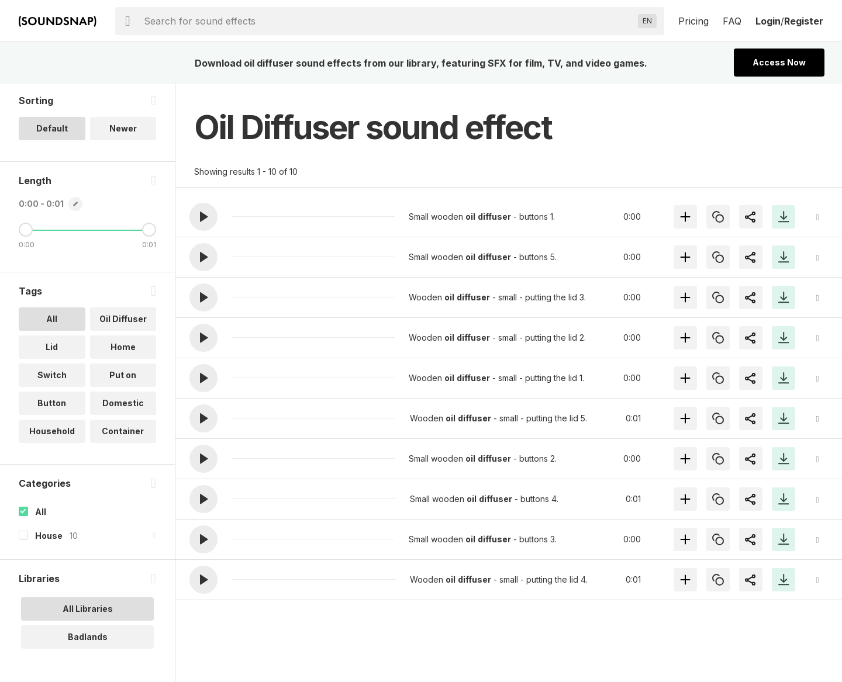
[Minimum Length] (26, 232)
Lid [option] (52, 349)
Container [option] (123, 433)
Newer (123, 131)
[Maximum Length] (149, 232)
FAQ (732, 21)
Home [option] (123, 349)
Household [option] (52, 433)
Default (52, 131)
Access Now (779, 62)
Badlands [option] (88, 639)
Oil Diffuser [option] (123, 321)
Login (768, 21)
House (49, 538)
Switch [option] (52, 377)
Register (803, 21)
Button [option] (51, 405)
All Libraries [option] (88, 611)
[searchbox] (388, 21)
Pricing (693, 21)
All (40, 514)
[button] (203, 217)
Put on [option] (122, 377)
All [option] (51, 321)
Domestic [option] (123, 405)
